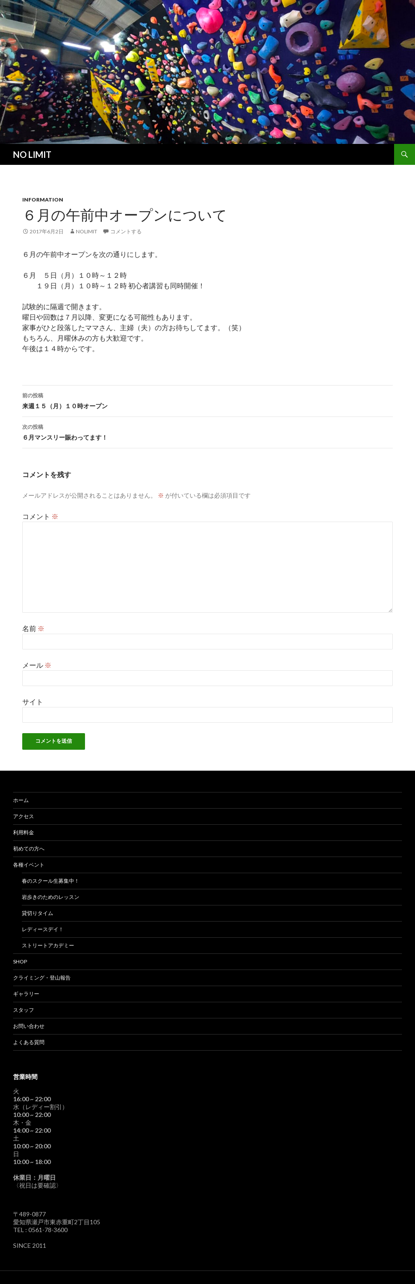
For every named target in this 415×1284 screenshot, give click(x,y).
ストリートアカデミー (48, 945)
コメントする (126, 231)
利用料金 (23, 832)
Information (42, 199)
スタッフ (23, 1010)
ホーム (21, 800)
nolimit (86, 231)
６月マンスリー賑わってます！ (207, 431)
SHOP (20, 961)
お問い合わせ (28, 1026)
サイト (32, 701)
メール (36, 665)
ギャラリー (26, 993)
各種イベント (28, 864)
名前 (33, 628)
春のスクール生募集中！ (50, 881)
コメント (40, 516)
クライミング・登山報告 (42, 977)
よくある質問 (28, 1042)
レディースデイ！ (43, 929)
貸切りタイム (37, 913)
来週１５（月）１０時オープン (207, 400)
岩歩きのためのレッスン (50, 897)
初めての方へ (28, 848)
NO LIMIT (32, 154)
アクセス (23, 816)
